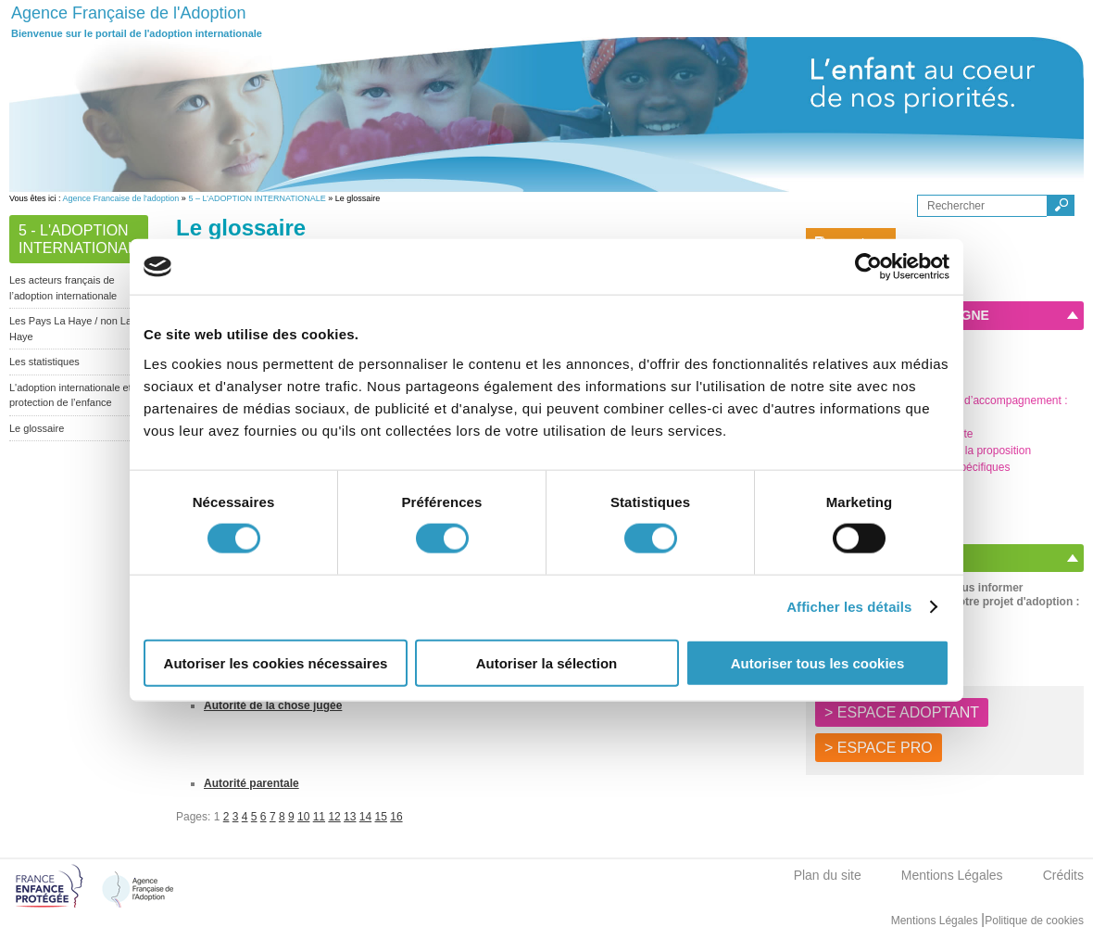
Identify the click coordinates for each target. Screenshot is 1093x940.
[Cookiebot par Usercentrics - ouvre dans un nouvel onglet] (868, 267)
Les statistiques (44, 361)
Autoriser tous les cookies (818, 662)
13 (350, 816)
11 (319, 816)
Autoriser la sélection (547, 662)
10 (303, 816)
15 (381, 816)
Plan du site (827, 875)
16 (396, 816)
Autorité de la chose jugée (273, 705)
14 (365, 816)
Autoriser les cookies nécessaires (276, 662)
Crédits (1063, 875)
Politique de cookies (1034, 920)
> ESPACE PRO (878, 748)
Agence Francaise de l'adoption (121, 198)
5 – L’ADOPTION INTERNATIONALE (256, 198)
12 (334, 816)
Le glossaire (36, 428)
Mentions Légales (952, 875)
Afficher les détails (848, 607)
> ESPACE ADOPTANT (901, 712)
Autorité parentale (251, 783)
